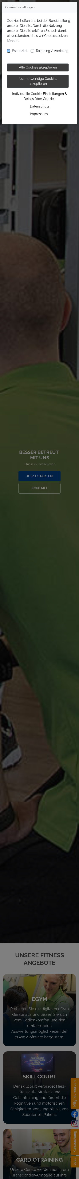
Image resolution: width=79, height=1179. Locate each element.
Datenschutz (39, 106)
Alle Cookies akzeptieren (38, 67)
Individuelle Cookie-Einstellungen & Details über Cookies (39, 96)
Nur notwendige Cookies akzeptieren (38, 81)
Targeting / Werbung (52, 51)
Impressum (39, 114)
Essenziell (19, 51)
